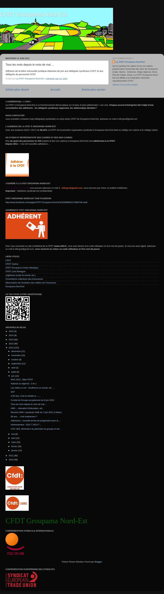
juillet (14, 372)
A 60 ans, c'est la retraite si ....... (26, 396)
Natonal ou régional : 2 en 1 (24, 383)
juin (13, 376)
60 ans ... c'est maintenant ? (24, 416)
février (14, 446)
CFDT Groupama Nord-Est (33, 14)
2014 (11, 339)
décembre (16, 351)
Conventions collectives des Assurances (24, 279)
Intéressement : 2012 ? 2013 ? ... (26, 424)
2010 (11, 459)
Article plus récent (17, 89)
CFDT (8, 260)
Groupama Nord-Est (14, 286)
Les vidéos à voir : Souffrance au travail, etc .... (33, 388)
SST (13, 392)
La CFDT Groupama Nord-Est (130, 62)
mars (14, 442)
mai (13, 434)
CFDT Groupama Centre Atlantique (21, 268)
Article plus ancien (93, 89)
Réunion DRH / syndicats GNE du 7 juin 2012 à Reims (36, 412)
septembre (16, 363)
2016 (11, 331)
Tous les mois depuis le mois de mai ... (29, 404)
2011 (11, 455)
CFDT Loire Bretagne (15, 271)
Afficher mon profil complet (124, 85)
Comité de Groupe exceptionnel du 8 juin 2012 (32, 400)
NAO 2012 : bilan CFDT (22, 379)
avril (13, 438)
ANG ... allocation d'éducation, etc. (27, 408)
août (13, 367)
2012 (11, 347)
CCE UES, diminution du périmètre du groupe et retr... (36, 429)
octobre (15, 359)
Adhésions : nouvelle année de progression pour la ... (36, 420)
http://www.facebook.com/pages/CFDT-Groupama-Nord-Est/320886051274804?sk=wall (46, 202)
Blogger (98, 562)
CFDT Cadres (11, 264)
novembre (16, 355)
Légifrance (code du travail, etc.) (20, 275)
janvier (14, 450)
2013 (11, 343)
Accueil (55, 89)
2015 (11, 335)
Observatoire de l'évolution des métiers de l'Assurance (30, 283)
